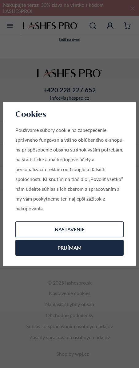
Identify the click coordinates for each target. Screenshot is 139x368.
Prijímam (69, 247)
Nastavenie (70, 229)
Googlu (77, 169)
